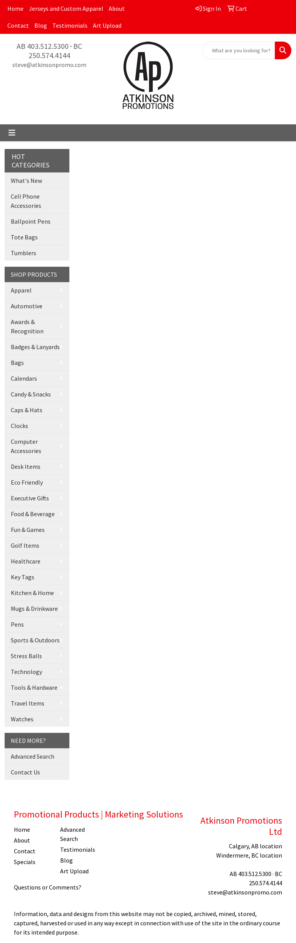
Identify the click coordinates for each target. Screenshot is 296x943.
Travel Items (27, 703)
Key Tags (22, 577)
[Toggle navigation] (12, 132)
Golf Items (25, 545)
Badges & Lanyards (35, 347)
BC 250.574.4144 (55, 50)
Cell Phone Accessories (26, 200)
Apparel (21, 290)
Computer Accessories (26, 446)
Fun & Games (28, 529)
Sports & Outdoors (35, 640)
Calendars (24, 378)
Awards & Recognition (27, 326)
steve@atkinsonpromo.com (49, 65)
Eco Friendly (27, 482)
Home (15, 8)
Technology (26, 671)
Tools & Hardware (34, 687)
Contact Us (25, 772)
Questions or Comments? (47, 887)
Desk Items (25, 466)
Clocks (19, 426)
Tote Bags (24, 237)
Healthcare (25, 561)
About (117, 8)
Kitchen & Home (32, 593)
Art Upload (107, 25)
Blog (40, 25)
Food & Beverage (33, 514)
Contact (18, 25)
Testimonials (69, 25)
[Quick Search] (238, 50)
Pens (17, 624)
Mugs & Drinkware (34, 608)
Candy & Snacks (31, 394)
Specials (24, 862)
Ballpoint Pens (30, 221)
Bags (17, 362)
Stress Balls (26, 656)
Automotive (26, 306)
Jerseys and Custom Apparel (66, 8)
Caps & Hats (26, 410)
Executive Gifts (30, 498)
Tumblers (23, 253)
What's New (26, 180)
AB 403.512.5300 (43, 46)
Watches (22, 719)
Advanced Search (32, 756)
